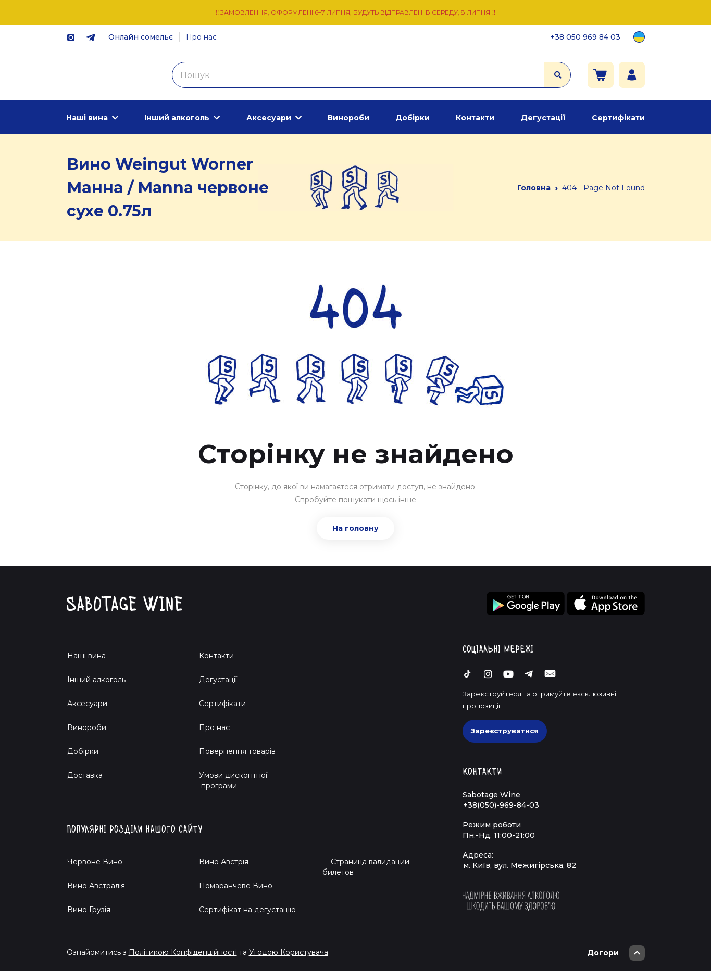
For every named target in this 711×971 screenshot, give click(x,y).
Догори (616, 953)
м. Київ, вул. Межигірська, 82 (519, 865)
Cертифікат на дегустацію (247, 909)
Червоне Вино (94, 861)
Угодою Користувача (288, 952)
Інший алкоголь (176, 117)
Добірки (412, 117)
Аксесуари (268, 117)
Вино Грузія (88, 909)
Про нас (201, 37)
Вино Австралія (96, 885)
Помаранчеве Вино (235, 885)
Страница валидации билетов (365, 867)
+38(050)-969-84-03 (501, 805)
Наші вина (87, 117)
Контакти (475, 117)
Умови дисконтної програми (229, 780)
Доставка (85, 775)
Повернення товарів (237, 751)
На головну (355, 528)
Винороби (348, 117)
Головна (534, 188)
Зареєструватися (505, 730)
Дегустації (543, 117)
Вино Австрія (223, 861)
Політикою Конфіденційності (183, 952)
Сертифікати (618, 117)
